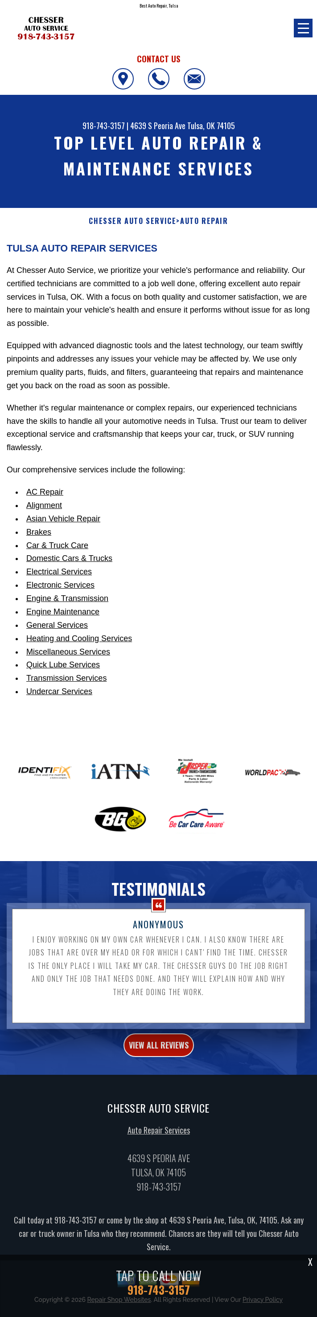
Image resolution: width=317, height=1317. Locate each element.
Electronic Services (60, 585)
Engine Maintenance (62, 611)
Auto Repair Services (159, 1134)
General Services (57, 625)
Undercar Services (59, 691)
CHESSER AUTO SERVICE (132, 221)
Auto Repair (204, 221)
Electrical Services (59, 571)
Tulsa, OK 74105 (211, 125)
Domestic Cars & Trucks (69, 558)
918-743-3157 (103, 125)
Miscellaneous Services (68, 651)
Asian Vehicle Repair (63, 518)
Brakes (38, 532)
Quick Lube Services (63, 664)
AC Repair (44, 492)
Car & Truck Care (57, 545)
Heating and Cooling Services (79, 638)
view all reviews (159, 1049)
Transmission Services (66, 678)
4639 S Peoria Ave (157, 125)
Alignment (44, 505)
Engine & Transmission (67, 598)
